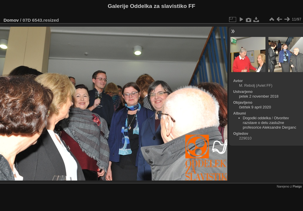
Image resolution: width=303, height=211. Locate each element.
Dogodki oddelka (257, 118)
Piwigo (297, 186)
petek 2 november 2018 (258, 96)
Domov (11, 20)
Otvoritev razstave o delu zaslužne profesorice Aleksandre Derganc (269, 123)
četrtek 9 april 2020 (255, 107)
